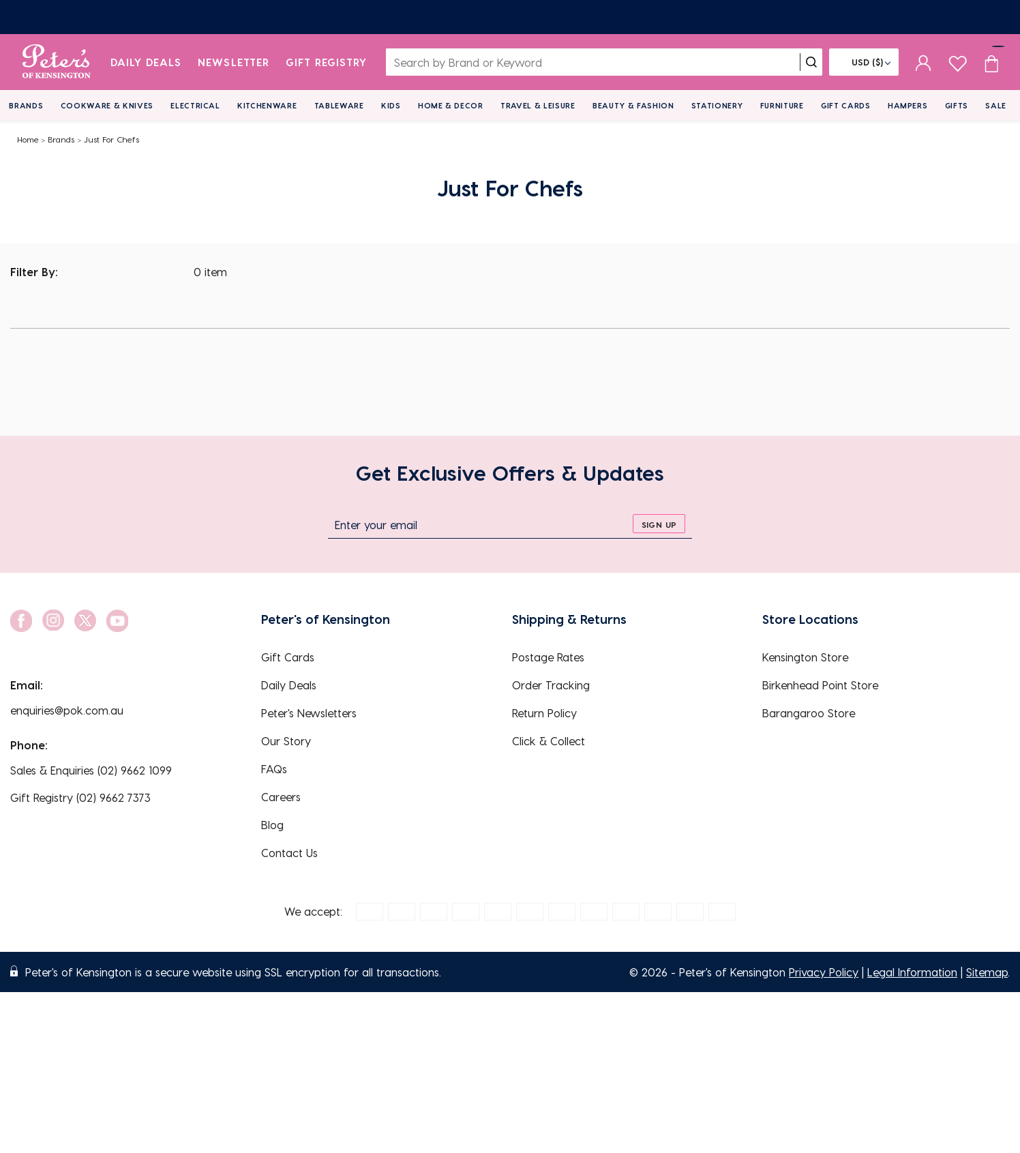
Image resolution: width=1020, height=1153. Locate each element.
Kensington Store (805, 656)
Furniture (782, 105)
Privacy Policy (823, 971)
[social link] (21, 621)
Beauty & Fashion (633, 105)
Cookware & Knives (107, 105)
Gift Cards (846, 105)
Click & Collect (548, 740)
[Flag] (864, 62)
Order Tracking (551, 684)
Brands (26, 105)
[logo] (56, 62)
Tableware (339, 105)
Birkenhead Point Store (820, 684)
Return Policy (544, 712)
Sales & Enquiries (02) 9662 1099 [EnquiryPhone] (91, 770)
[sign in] (923, 62)
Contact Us (289, 852)
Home (28, 139)
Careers (281, 796)
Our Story (286, 740)
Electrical (195, 105)
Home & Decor (450, 105)
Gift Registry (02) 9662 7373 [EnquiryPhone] (80, 797)
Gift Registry (327, 62)
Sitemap (987, 971)
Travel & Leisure (537, 105)
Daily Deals (146, 62)
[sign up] (659, 523)
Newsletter (233, 62)
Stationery (717, 105)
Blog (272, 824)
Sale (995, 105)
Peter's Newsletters (309, 712)
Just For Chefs (111, 139)
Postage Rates (548, 656)
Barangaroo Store (808, 712)
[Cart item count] (991, 62)
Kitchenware (267, 105)
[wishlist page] (957, 62)
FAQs (274, 768)
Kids (391, 105)
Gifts (956, 105)
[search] (811, 62)
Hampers (908, 105)
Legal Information (912, 971)
